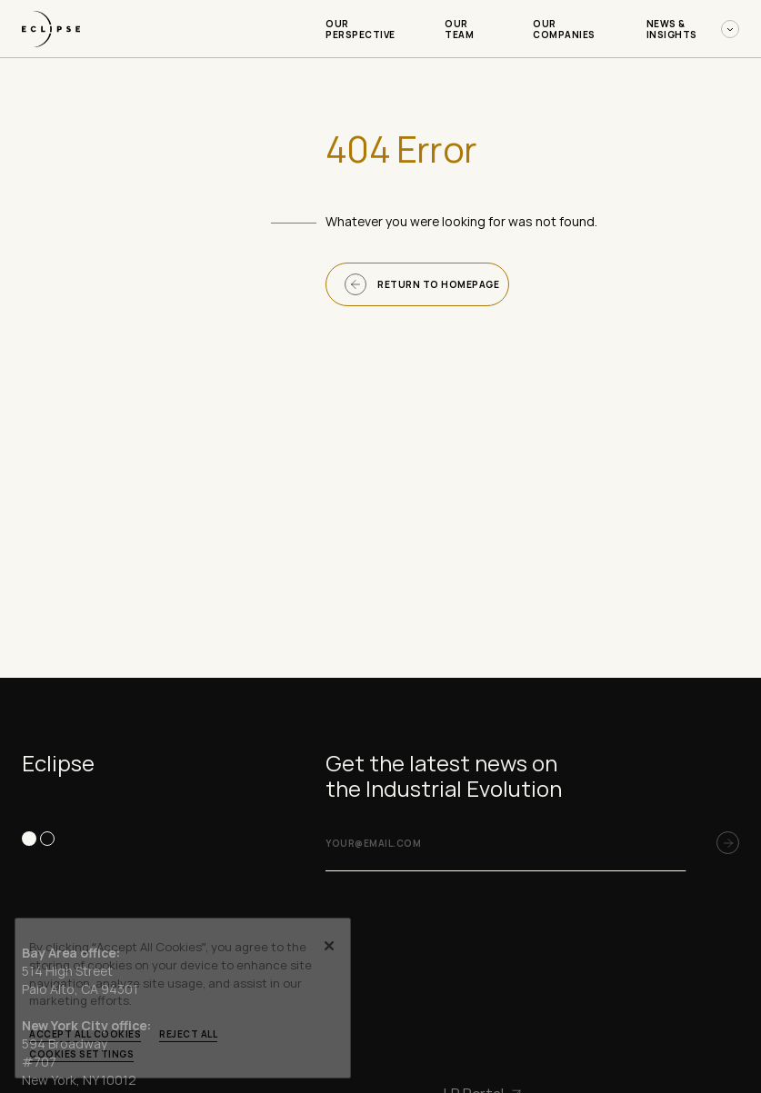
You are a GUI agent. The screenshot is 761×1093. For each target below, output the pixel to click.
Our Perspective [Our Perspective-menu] (360, 29)
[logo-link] (51, 51)
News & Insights (692, 29)
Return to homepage (422, 284)
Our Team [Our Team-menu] (459, 29)
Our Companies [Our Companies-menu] (564, 29)
